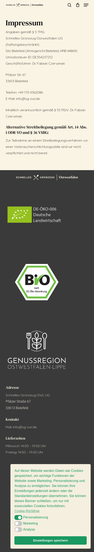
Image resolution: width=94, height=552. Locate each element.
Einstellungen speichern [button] (50, 540)
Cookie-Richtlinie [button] (26, 511)
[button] (86, 5)
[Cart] (78, 5)
